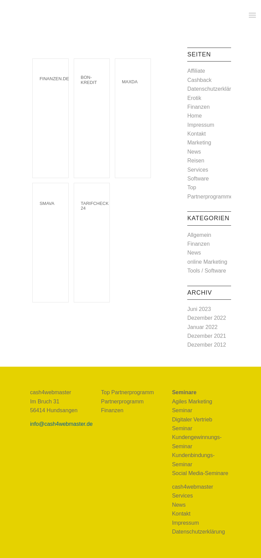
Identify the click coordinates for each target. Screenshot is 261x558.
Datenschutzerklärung (213, 89)
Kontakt (196, 134)
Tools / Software (206, 271)
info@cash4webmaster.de (61, 424)
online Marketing (207, 262)
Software (198, 178)
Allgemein (199, 235)
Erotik (194, 98)
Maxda (130, 81)
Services (197, 170)
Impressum (200, 125)
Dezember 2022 (206, 318)
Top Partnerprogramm (127, 392)
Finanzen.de (54, 78)
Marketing (199, 142)
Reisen (195, 160)
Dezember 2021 (206, 336)
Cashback (199, 80)
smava (46, 203)
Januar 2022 (202, 327)
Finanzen (198, 107)
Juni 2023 (199, 309)
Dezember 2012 (206, 345)
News (194, 152)
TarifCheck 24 (95, 206)
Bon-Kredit (89, 80)
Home (194, 116)
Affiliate (196, 71)
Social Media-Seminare (200, 473)
